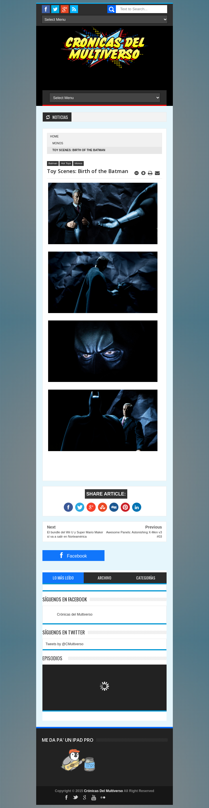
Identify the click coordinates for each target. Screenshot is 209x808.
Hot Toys (66, 163)
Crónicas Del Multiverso (104, 791)
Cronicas (104, 47)
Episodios (52, 658)
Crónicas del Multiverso (75, 614)
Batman (52, 163)
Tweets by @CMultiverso (64, 644)
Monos (57, 143)
